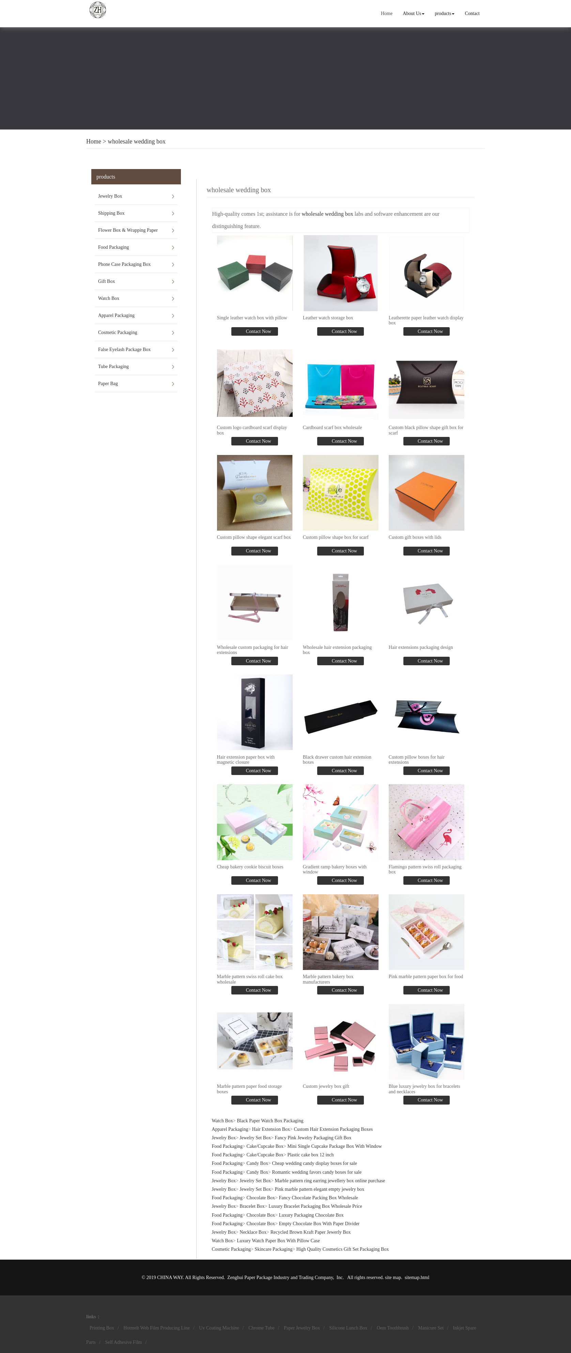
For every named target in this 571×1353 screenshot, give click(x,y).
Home (386, 13)
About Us (414, 13)
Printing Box (102, 1328)
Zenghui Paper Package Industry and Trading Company (280, 1277)
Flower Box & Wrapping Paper (128, 230)
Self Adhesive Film (123, 1342)
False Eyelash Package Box (124, 349)
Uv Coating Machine (219, 1328)
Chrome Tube (261, 1328)
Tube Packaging (113, 366)
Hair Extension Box (271, 1129)
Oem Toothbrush (393, 1328)
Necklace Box (253, 1232)
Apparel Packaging (116, 315)
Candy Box (257, 1163)
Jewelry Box (110, 196)
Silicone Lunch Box (348, 1328)
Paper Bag (108, 383)
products (444, 13)
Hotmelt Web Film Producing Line (156, 1328)
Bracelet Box (252, 1206)
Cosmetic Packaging (117, 332)
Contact (472, 13)
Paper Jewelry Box (302, 1328)
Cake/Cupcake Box (265, 1146)
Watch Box (108, 298)
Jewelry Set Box (255, 1137)
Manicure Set (431, 1328)
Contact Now (258, 331)
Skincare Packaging (274, 1249)
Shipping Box (111, 213)
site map (393, 1277)
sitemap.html (417, 1277)
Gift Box (106, 281)
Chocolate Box (261, 1197)
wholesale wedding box (137, 141)
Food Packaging (113, 247)
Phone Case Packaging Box (124, 264)
